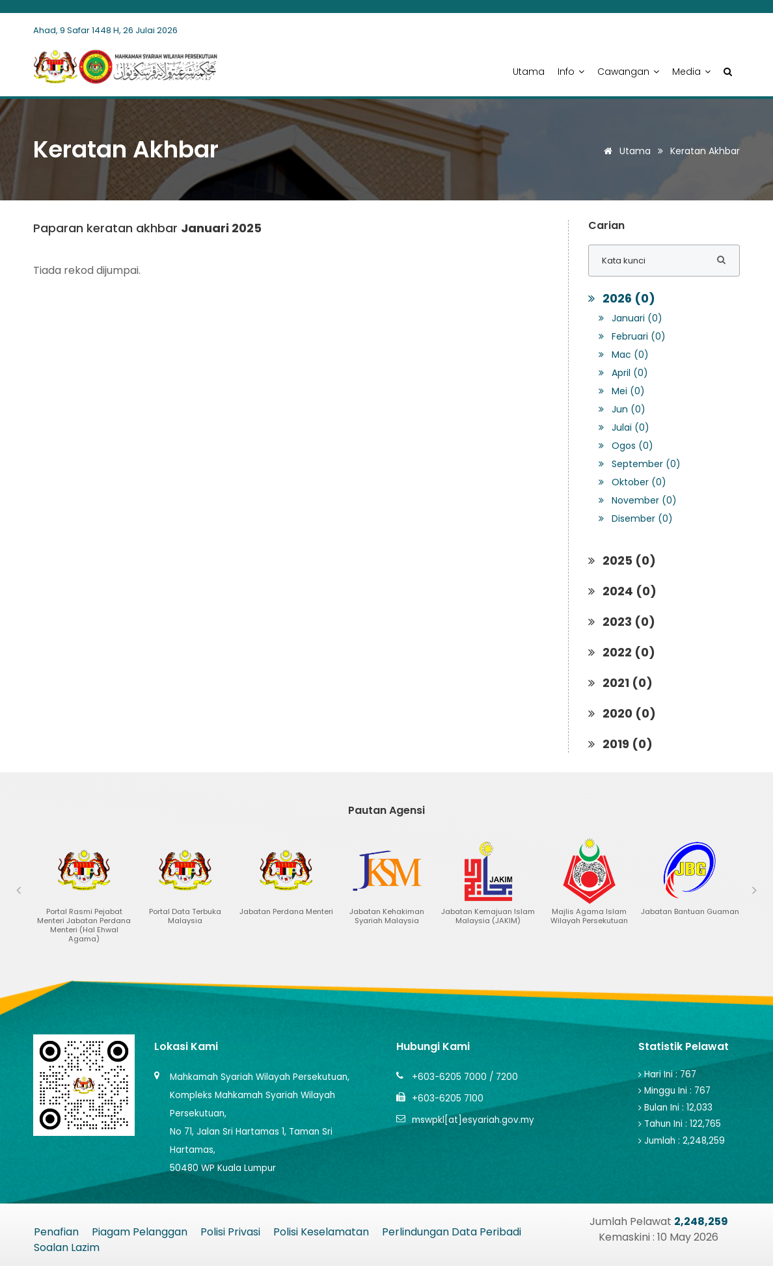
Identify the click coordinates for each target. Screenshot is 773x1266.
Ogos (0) (626, 445)
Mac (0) (624, 354)
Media (691, 71)
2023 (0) (621, 621)
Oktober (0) (632, 482)
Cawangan (628, 71)
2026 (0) (621, 298)
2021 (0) (620, 683)
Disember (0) (636, 518)
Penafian (56, 1231)
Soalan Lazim (67, 1247)
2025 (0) (622, 560)
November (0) (638, 500)
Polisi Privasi (230, 1231)
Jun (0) (622, 409)
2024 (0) (622, 591)
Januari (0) (630, 318)
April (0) (623, 372)
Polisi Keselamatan (321, 1231)
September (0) (640, 463)
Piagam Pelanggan (139, 1231)
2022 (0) (621, 652)
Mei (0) (622, 390)
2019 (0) (620, 744)
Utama (529, 71)
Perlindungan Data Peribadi (451, 1231)
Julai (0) (624, 427)
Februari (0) (632, 336)
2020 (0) (622, 713)
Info (571, 71)
